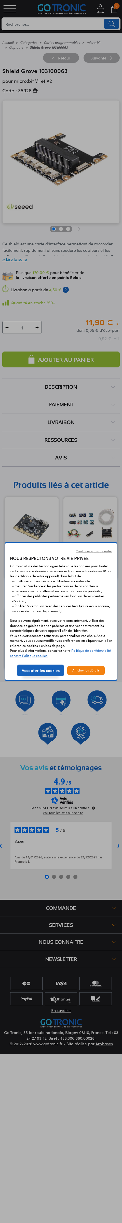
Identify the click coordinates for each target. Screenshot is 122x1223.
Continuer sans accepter (94, 551)
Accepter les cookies (41, 670)
